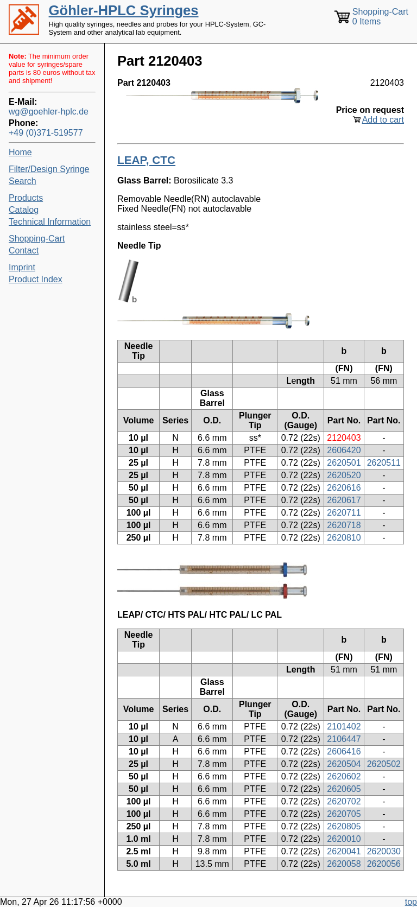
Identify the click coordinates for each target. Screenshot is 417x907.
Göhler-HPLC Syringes (124, 10)
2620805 (344, 826)
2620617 (344, 500)
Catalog (24, 209)
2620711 (344, 512)
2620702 (344, 801)
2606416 (344, 751)
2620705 (344, 814)
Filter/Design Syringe (49, 169)
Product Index (35, 279)
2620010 (344, 838)
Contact (24, 250)
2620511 (384, 462)
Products (26, 197)
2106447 (344, 739)
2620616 (344, 487)
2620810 (344, 537)
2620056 (384, 863)
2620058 (344, 863)
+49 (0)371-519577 (46, 132)
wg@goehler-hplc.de (49, 111)
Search (22, 181)
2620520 (344, 475)
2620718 (344, 525)
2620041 (344, 851)
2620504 (344, 764)
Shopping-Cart (37, 238)
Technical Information (50, 221)
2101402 (344, 726)
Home (20, 152)
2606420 (344, 450)
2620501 (344, 462)
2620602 (344, 776)
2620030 (384, 851)
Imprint (22, 267)
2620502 (384, 764)
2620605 (344, 789)
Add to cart (383, 119)
